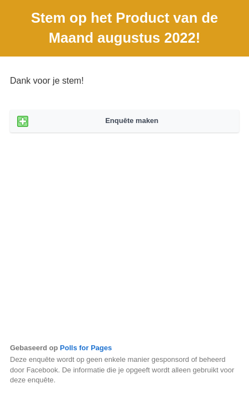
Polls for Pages (86, 348)
